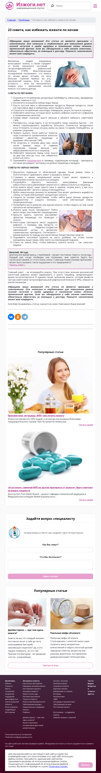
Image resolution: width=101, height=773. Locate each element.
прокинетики (34, 160)
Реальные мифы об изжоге (65, 633)
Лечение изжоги (60, 683)
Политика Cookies (58, 766)
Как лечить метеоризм (32, 683)
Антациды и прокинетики (64, 702)
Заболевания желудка (32, 704)
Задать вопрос (50, 576)
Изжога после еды (30, 694)
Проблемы (24, 20)
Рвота (7, 689)
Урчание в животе (30, 691)
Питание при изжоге (31, 696)
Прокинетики (59, 696)
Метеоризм (10, 712)
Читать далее (86, 425)
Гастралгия (9, 691)
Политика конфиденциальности (18, 737)
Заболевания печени (62, 704)
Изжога (8, 683)
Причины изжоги (60, 689)
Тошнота (9, 686)
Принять (85, 765)
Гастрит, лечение (60, 681)
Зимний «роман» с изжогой (64, 717)
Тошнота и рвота (30, 699)
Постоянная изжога (61, 707)
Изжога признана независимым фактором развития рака (33, 725)
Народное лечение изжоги (34, 686)
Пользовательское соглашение (18, 734)
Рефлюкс (26, 712)
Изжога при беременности (34, 702)
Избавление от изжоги (62, 691)
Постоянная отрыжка (32, 689)
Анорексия (9, 694)
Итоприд (57, 694)
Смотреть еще (51, 665)
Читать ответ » (17, 264)
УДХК (55, 699)
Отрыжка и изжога (61, 686)
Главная (11, 20)
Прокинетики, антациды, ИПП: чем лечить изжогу (36, 415)
